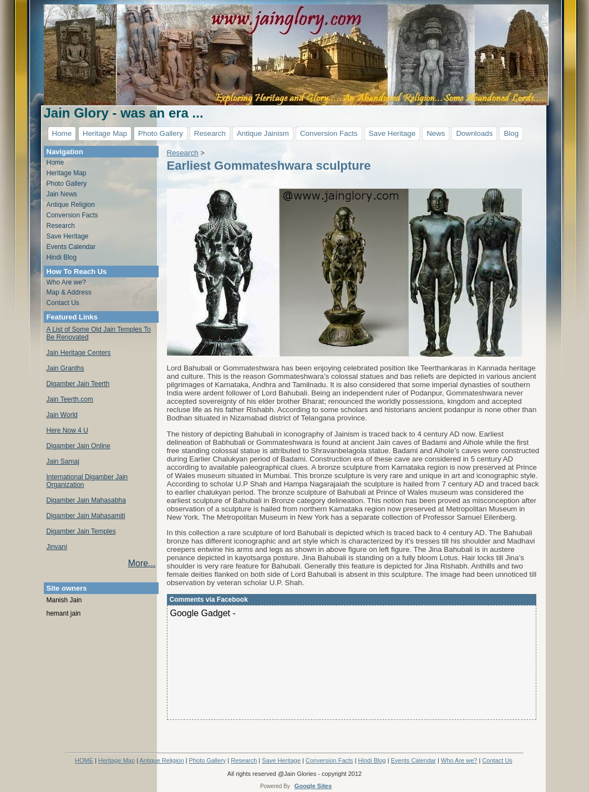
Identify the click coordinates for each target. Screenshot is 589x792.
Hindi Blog (62, 257)
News (435, 133)
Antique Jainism (263, 133)
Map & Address (69, 292)
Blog (511, 133)
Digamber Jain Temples (81, 531)
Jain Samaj (63, 461)
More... (142, 563)
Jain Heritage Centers (79, 353)
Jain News (62, 194)
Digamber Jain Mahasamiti (86, 516)
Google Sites (313, 786)
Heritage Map (105, 133)
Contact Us (63, 303)
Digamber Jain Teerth (78, 384)
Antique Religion (71, 205)
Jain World (62, 415)
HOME (84, 760)
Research (210, 133)
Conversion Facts (329, 133)
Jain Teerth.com (70, 399)
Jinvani (57, 547)
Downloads (474, 133)
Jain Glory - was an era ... (124, 112)
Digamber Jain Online (78, 446)
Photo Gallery (160, 133)
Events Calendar (71, 247)
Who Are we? (66, 282)
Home (62, 133)
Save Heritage (392, 133)
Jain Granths (65, 368)
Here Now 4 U (67, 430)
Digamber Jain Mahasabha (86, 500)
